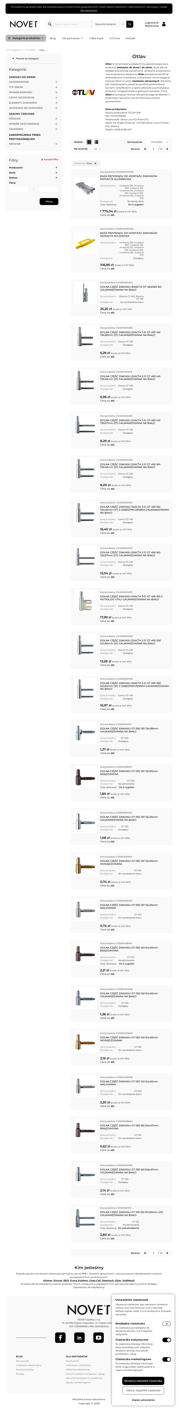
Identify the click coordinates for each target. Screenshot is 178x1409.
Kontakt (130, 38)
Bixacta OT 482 (140, 297)
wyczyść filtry (49, 159)
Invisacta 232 (126, 190)
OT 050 (124, 738)
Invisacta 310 (136, 188)
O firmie (115, 38)
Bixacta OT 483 (127, 296)
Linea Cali (95, 1280)
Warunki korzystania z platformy (84, 1378)
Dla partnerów (72, 38)
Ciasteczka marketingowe (133, 1359)
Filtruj (49, 201)
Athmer (47, 1280)
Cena (12, 182)
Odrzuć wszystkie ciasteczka (143, 1390)
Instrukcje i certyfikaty (78, 1365)
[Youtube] (98, 1337)
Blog (53, 38)
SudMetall (128, 1280)
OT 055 (130, 780)
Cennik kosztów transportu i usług (85, 1373)
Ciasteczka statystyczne (131, 1339)
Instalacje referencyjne (29, 1365)
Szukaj (129, 24)
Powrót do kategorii (27, 58)
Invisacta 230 (126, 185)
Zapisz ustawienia (143, 1400)
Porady (20, 1373)
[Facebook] (60, 1337)
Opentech (108, 1280)
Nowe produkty (25, 1369)
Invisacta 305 (136, 193)
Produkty (30, 50)
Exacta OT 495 (125, 341)
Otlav (118, 1280)
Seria (12, 172)
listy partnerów (88, 10)
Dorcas (58, 1280)
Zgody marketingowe (78, 1382)
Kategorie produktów (28, 38)
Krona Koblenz (79, 1280)
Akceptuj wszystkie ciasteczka (143, 1380)
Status (13, 177)
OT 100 (135, 1221)
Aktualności (22, 1361)
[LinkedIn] (79, 1337)
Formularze (72, 1361)
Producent (16, 167)
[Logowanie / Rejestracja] (155, 24)
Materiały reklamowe (78, 1369)
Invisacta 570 (139, 196)
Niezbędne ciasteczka (130, 1323)
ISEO (66, 1280)
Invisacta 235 (126, 195)
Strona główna (14, 50)
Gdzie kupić (97, 38)
